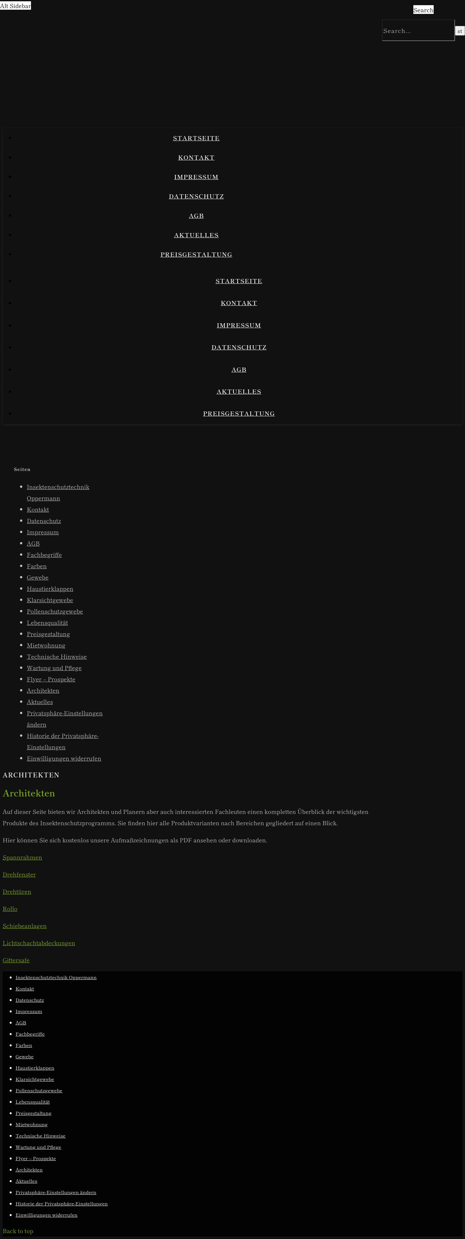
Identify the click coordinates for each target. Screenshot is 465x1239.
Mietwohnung (46, 645)
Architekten (43, 690)
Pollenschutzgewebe (55, 611)
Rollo (10, 908)
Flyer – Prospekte (51, 679)
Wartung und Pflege (54, 667)
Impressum (196, 176)
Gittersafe (16, 960)
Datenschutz (196, 195)
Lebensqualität (47, 622)
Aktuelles (196, 234)
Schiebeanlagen (25, 925)
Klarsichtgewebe (50, 599)
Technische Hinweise (57, 656)
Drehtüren (17, 891)
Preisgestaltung (196, 254)
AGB (196, 215)
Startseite (196, 137)
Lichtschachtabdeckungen (39, 942)
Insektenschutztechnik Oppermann (56, 977)
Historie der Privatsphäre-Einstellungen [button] (62, 1203)
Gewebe (37, 577)
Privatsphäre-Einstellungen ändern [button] (56, 1192)
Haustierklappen (50, 588)
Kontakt (196, 157)
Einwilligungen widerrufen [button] (64, 758)
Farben (37, 565)
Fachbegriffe (44, 554)
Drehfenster (19, 874)
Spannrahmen (22, 857)
